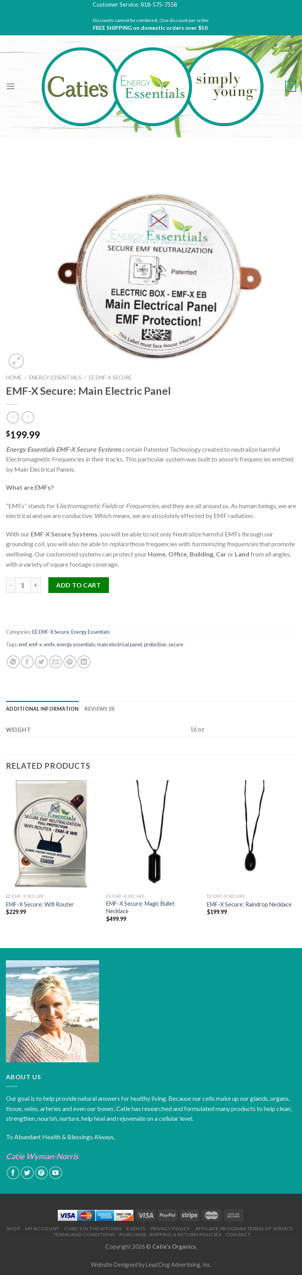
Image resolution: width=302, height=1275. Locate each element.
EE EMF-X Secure (110, 377)
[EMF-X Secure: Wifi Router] (52, 835)
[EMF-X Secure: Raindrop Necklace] (252, 835)
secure (175, 644)
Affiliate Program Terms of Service (244, 1228)
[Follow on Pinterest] (41, 1172)
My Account (42, 1228)
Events (136, 1228)
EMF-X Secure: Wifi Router (40, 904)
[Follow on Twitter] (27, 1172)
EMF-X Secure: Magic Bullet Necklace (140, 907)
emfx (49, 644)
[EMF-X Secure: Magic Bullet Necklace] (152, 835)
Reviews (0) (100, 709)
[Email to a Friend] (55, 661)
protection (155, 644)
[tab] (42, 709)
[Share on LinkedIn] (83, 661)
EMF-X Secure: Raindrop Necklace (249, 904)
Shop (13, 1228)
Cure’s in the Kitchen (93, 1228)
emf (22, 644)
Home (14, 377)
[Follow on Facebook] (13, 1172)
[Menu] (10, 86)
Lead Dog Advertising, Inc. (179, 1264)
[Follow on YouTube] (55, 1172)
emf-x (35, 644)
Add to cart (78, 585)
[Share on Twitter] (41, 661)
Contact (238, 1234)
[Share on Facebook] (27, 661)
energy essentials (76, 644)
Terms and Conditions (84, 1234)
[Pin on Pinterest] (69, 661)
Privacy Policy (171, 1228)
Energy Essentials (55, 377)
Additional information (42, 709)
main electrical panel (119, 644)
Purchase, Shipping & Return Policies (170, 1234)
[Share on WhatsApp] (13, 661)
